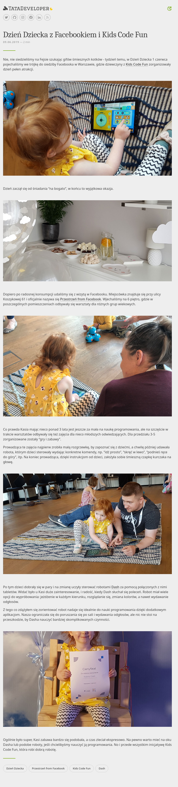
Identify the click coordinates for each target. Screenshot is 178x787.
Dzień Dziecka (15, 768)
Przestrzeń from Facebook (80, 299)
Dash (115, 587)
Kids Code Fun (137, 64)
